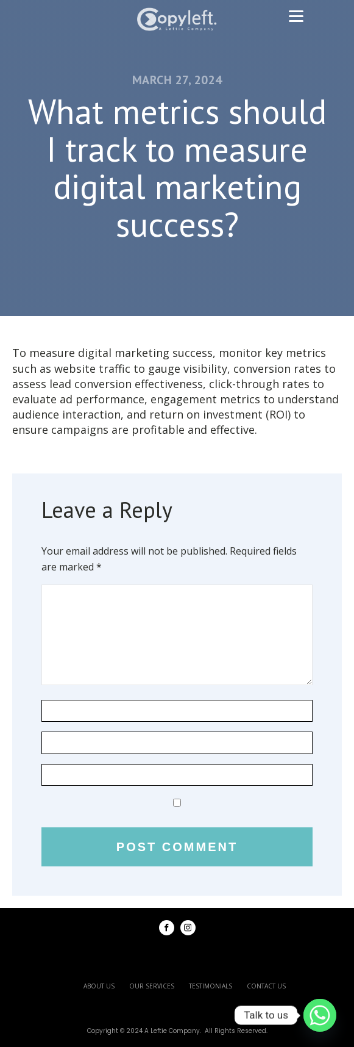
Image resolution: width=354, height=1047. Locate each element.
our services (151, 986)
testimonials (210, 986)
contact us (266, 986)
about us (99, 986)
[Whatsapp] (319, 1015)
